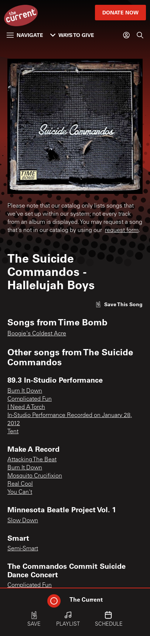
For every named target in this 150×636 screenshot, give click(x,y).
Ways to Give (72, 34)
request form (122, 230)
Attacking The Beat (32, 460)
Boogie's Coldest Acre (36, 334)
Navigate (25, 34)
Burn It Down (24, 391)
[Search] (140, 35)
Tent (12, 432)
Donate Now (120, 12)
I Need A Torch (26, 407)
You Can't (19, 492)
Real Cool (20, 484)
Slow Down (22, 521)
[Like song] (119, 304)
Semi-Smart (22, 549)
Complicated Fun (29, 399)
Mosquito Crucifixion (34, 476)
